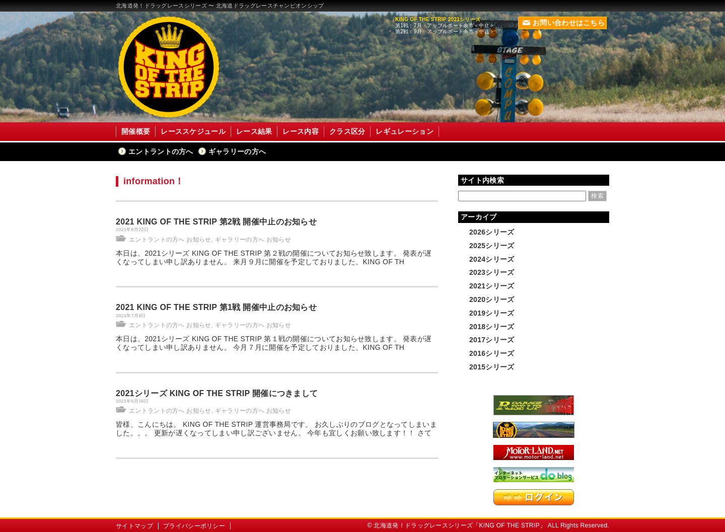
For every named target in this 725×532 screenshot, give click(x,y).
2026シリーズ (492, 232)
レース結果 (254, 131)
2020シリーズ (492, 299)
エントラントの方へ (160, 151)
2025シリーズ (492, 246)
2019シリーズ (492, 313)
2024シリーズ (492, 259)
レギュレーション (404, 131)
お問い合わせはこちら (564, 23)
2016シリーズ (492, 353)
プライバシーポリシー (194, 525)
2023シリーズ (492, 272)
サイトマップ (134, 525)
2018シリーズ (492, 327)
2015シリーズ (492, 367)
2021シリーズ (492, 286)
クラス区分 (347, 131)
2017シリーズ (492, 340)
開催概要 (135, 131)
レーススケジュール (193, 131)
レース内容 (300, 131)
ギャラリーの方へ (237, 151)
